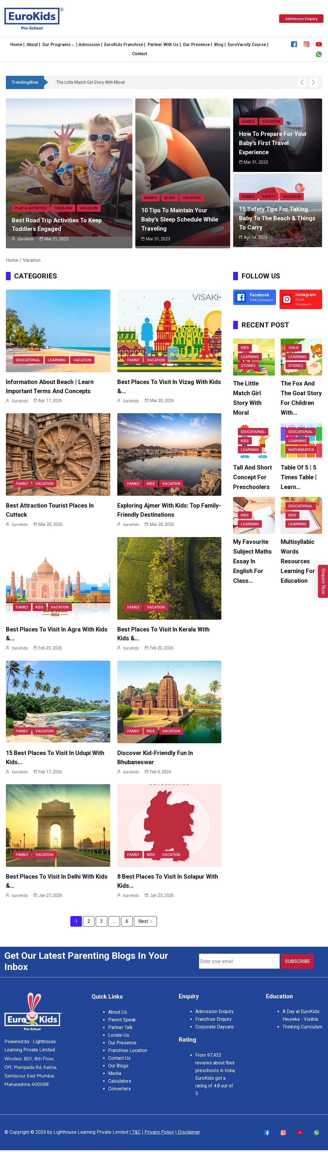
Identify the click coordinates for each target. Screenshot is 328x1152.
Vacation (88, 208)
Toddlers (62, 208)
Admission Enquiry (214, 1008)
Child (293, 348)
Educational (28, 360)
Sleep (169, 198)
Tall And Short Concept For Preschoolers (252, 477)
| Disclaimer (187, 1129)
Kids (150, 483)
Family (133, 360)
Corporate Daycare (214, 1024)
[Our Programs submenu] (73, 45)
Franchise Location (127, 1047)
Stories (248, 365)
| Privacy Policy (158, 1129)
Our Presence (122, 1039)
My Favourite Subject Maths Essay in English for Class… (252, 561)
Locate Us (118, 1031)
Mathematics (300, 449)
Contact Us (119, 1054)
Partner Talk (120, 1024)
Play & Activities (30, 208)
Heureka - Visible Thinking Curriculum (302, 1020)
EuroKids (26, 239)
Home (12, 260)
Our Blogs (118, 1062)
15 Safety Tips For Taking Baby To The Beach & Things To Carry (277, 219)
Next (145, 921)
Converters (119, 1085)
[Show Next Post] (313, 82)
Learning (55, 360)
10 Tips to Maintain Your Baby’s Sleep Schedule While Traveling (179, 219)
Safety (268, 198)
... (114, 921)
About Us (117, 1008)
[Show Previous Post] (302, 82)
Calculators (119, 1077)
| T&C (135, 1129)
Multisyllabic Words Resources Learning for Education (298, 561)
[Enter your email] (239, 959)
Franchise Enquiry (213, 1016)
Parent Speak (122, 1016)
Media (114, 1070)
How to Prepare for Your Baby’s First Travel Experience (273, 143)
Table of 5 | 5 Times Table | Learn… (299, 477)
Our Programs (56, 45)
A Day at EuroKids (300, 1008)
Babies (150, 198)
